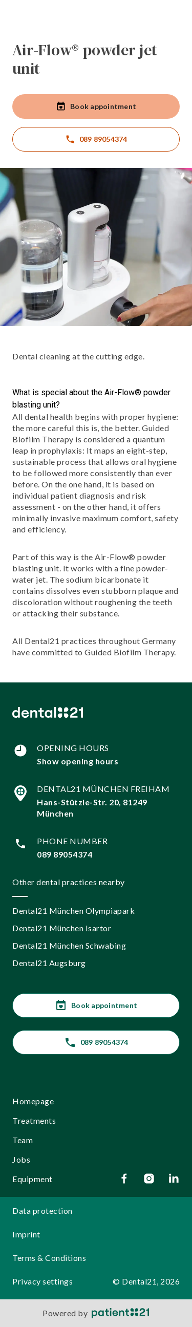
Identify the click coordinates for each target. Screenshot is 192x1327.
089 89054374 (96, 139)
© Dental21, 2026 (146, 1281)
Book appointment (96, 106)
